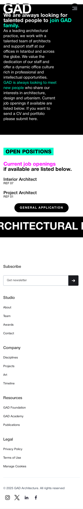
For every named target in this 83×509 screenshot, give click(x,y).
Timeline (9, 383)
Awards (8, 324)
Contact (8, 333)
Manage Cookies (14, 466)
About (7, 307)
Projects (8, 366)
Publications (11, 425)
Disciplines (10, 357)
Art (5, 375)
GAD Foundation (14, 407)
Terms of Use (12, 458)
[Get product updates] (35, 280)
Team (7, 316)
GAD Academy (13, 416)
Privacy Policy (12, 449)
